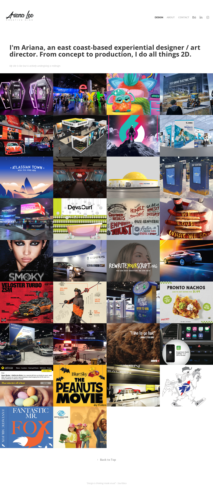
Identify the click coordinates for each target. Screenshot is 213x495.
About (171, 17)
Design (159, 17)
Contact (183, 17)
